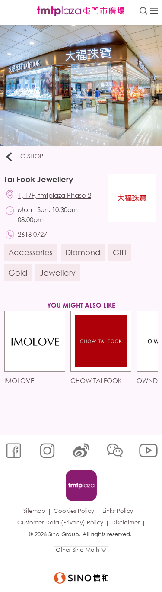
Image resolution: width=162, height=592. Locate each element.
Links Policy (117, 511)
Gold (17, 272)
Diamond (82, 252)
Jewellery (58, 272)
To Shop (23, 156)
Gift (120, 252)
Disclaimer (125, 522)
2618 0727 (32, 234)
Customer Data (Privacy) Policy (60, 522)
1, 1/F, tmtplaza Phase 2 (54, 195)
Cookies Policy (74, 511)
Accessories (30, 252)
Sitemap (34, 511)
